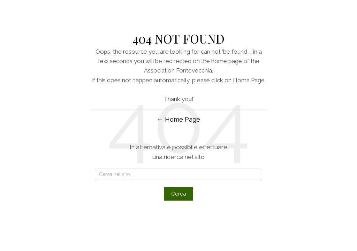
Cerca (178, 194)
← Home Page (178, 119)
